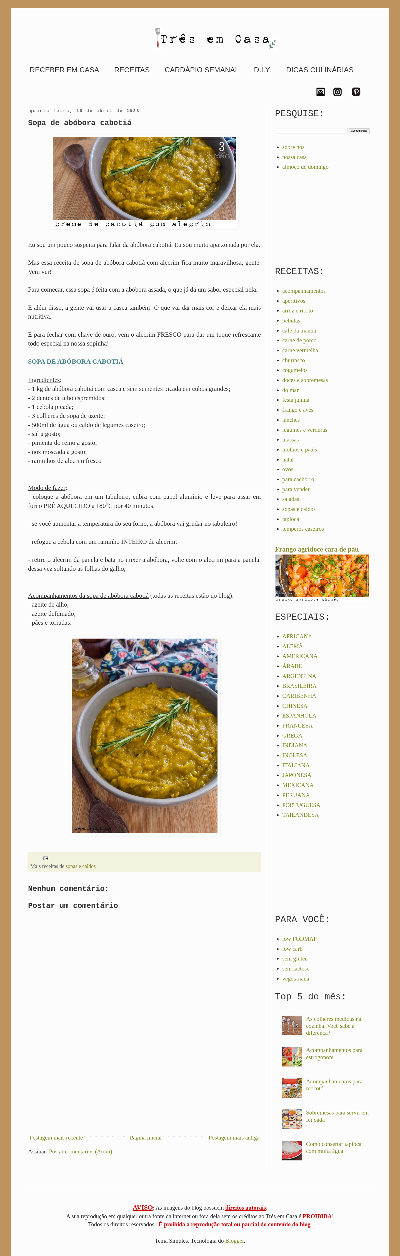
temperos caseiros (303, 528)
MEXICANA (298, 785)
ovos (287, 469)
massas (290, 439)
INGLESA (294, 755)
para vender (296, 489)
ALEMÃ (292, 646)
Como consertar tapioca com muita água (333, 1147)
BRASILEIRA (299, 685)
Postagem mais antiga (234, 1137)
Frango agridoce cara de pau (317, 549)
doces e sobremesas (305, 380)
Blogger (234, 1240)
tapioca (290, 519)
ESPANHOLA (299, 715)
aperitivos (293, 300)
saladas (290, 499)
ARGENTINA (299, 676)
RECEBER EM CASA (64, 70)
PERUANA (296, 795)
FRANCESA (297, 725)
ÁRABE (292, 666)
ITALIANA (296, 765)
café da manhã (299, 330)
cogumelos (295, 370)
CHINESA (295, 706)
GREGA (292, 735)
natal (288, 459)
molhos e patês (299, 449)
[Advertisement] (144, 1083)
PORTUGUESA (301, 805)
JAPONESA (296, 775)
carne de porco (299, 340)
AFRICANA (297, 636)
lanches (291, 419)
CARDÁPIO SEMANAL (202, 70)
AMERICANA (300, 656)
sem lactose (295, 968)
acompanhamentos (304, 290)
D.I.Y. (262, 70)
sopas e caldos (81, 866)
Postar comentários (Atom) (80, 1151)
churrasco (293, 360)
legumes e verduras (304, 429)
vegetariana (295, 978)
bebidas (291, 320)
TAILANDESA (300, 814)
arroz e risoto (297, 310)
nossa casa (294, 157)
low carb (292, 948)
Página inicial (146, 1137)
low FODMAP (299, 938)
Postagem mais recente (56, 1137)
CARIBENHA (299, 695)
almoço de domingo (305, 166)
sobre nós (293, 147)
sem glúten (295, 958)
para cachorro (298, 479)
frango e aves (297, 409)
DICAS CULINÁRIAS (320, 70)
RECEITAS (132, 70)
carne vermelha (300, 350)
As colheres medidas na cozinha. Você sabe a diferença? (333, 1026)
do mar (290, 390)
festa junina (295, 399)
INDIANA (294, 745)
